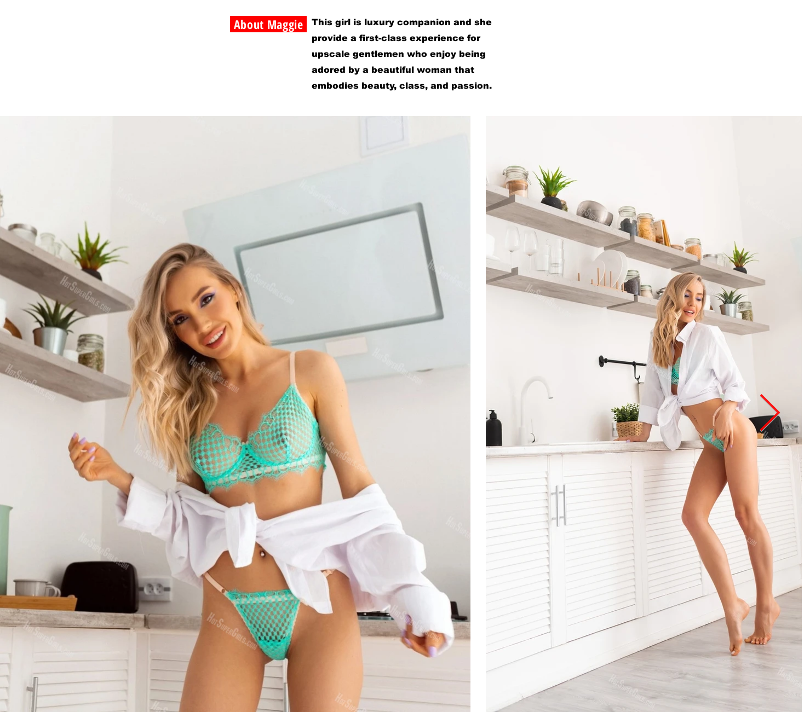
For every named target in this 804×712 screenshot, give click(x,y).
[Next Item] (770, 414)
